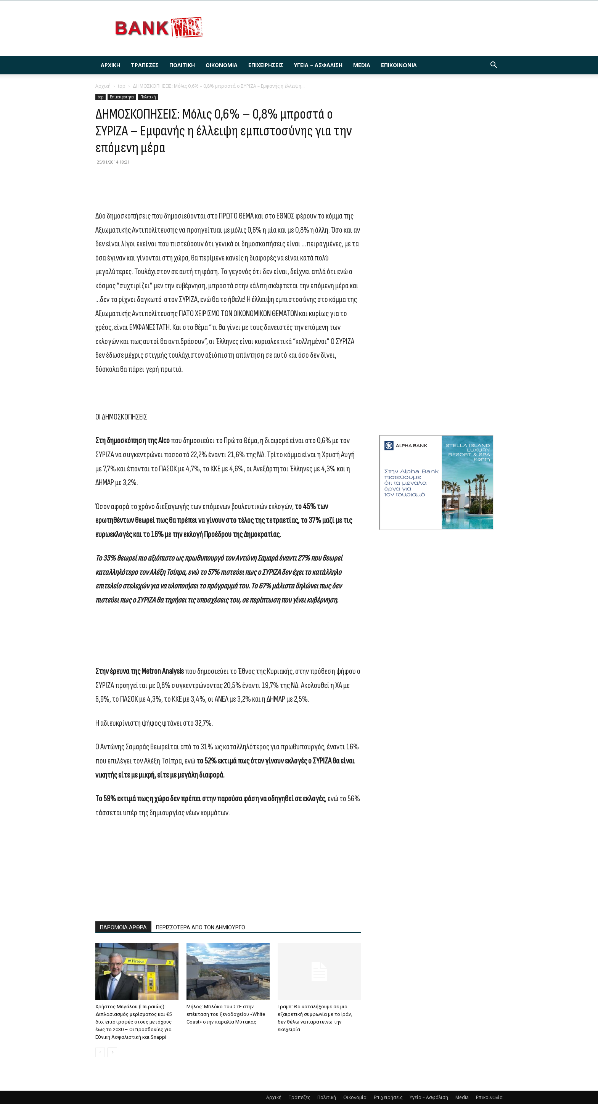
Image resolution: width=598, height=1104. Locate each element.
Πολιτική (182, 65)
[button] (493, 65)
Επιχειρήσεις (265, 65)
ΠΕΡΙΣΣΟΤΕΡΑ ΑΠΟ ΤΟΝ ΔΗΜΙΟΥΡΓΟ (200, 927)
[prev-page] (100, 1052)
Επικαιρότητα (122, 97)
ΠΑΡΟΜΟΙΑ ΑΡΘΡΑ (123, 927)
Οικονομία (222, 65)
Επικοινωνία (399, 65)
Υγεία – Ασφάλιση (318, 65)
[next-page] (112, 1052)
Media (361, 65)
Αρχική (110, 65)
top (121, 86)
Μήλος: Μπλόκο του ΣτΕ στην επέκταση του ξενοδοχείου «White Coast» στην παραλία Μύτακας (225, 1014)
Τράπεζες (145, 65)
